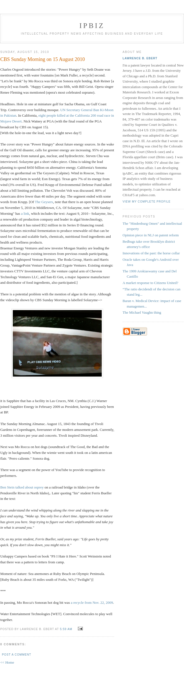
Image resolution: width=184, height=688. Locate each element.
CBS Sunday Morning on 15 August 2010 (42, 59)
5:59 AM (66, 629)
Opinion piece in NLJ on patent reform (151, 235)
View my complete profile (147, 201)
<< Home (7, 662)
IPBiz (92, 26)
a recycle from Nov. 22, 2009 (92, 602)
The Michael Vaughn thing (142, 312)
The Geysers (44, 202)
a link (25, 213)
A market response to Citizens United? (150, 283)
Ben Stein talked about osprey (22, 487)
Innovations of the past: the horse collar (151, 253)
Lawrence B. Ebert (140, 58)
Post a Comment (16, 654)
